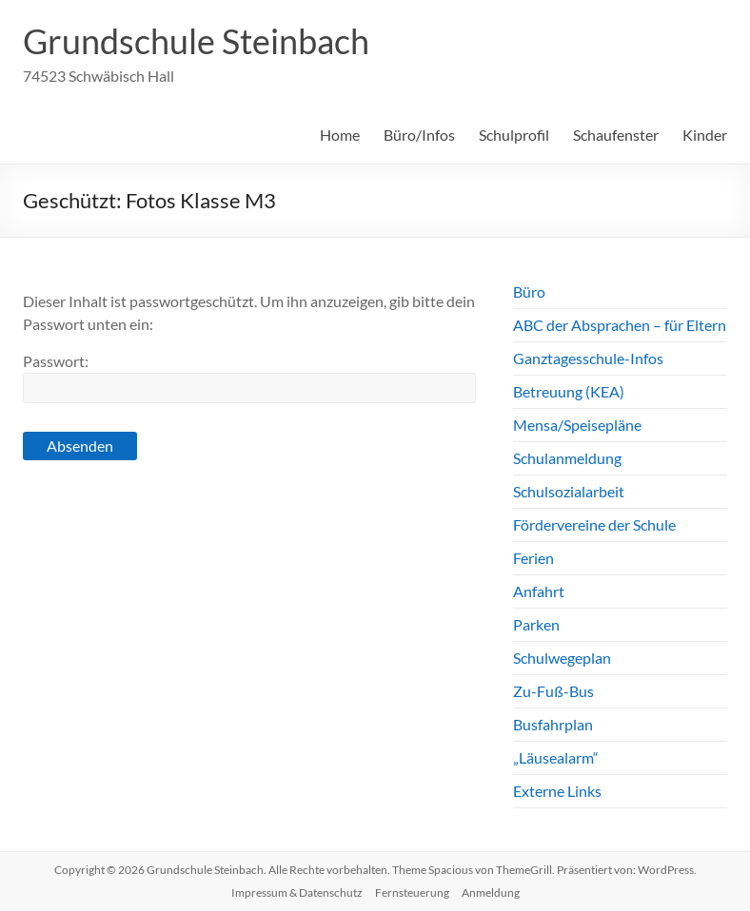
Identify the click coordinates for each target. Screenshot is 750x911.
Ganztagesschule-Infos (588, 358)
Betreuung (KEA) (568, 391)
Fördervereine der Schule (594, 524)
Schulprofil (514, 135)
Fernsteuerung (412, 892)
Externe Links (557, 791)
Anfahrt (538, 591)
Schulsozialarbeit (568, 491)
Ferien (533, 558)
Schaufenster (616, 135)
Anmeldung (491, 892)
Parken (536, 624)
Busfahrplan (553, 724)
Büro (529, 291)
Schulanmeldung (567, 458)
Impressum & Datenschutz (297, 892)
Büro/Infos (419, 135)
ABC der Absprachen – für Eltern (619, 325)
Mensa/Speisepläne (577, 425)
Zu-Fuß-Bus (553, 691)
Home (340, 135)
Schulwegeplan (562, 658)
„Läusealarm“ (556, 757)
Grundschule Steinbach (196, 41)
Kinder (704, 135)
